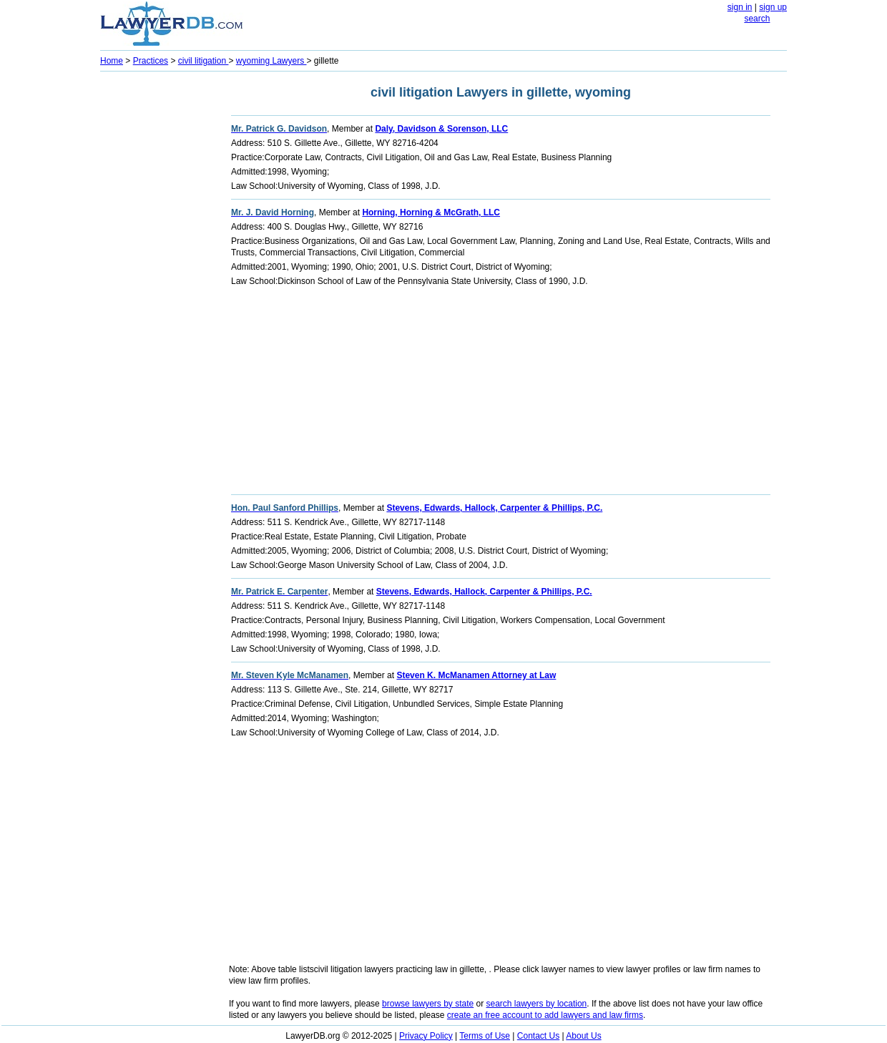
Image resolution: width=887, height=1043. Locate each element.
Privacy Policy (426, 1036)
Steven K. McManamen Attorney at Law (476, 675)
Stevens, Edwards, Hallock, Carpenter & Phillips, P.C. (494, 508)
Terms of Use (484, 1036)
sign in (740, 7)
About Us (583, 1036)
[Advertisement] (157, 290)
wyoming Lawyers (271, 61)
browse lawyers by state (428, 1004)
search (757, 19)
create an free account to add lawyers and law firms (545, 1015)
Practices (150, 61)
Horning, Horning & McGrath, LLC (431, 212)
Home (111, 61)
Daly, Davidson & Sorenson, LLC (441, 129)
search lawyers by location (536, 1004)
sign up (773, 7)
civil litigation (203, 61)
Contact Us (538, 1036)
